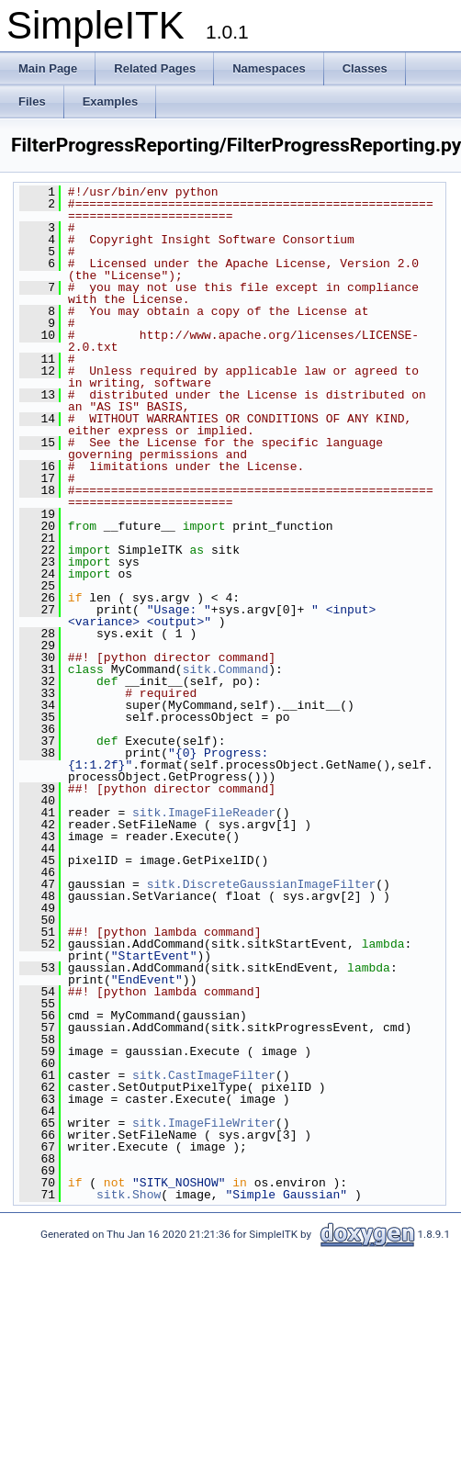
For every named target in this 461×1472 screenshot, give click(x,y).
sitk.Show (128, 1194)
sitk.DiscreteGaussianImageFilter (262, 884)
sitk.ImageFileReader (203, 812)
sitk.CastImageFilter (203, 1075)
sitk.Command (226, 669)
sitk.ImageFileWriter (203, 1123)
